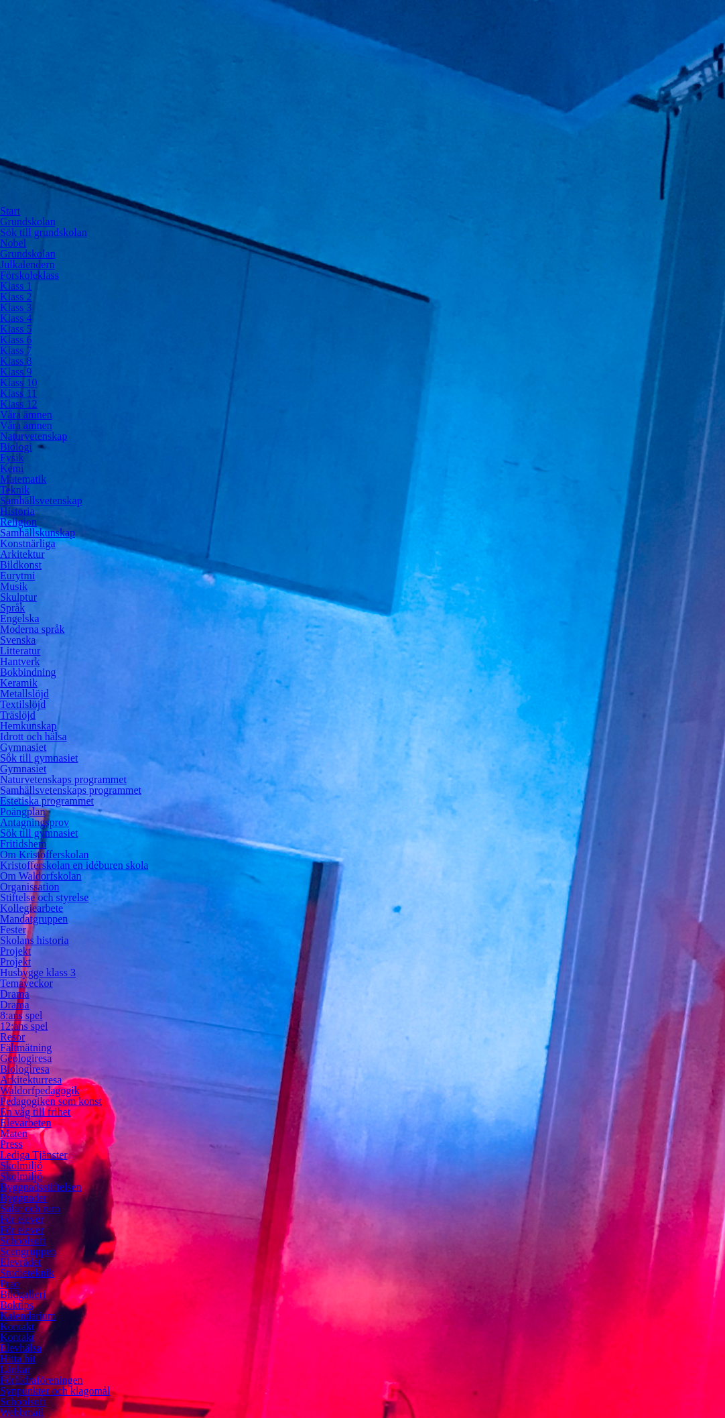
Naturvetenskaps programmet (63, 779)
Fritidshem (23, 843)
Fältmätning (26, 1047)
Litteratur (20, 650)
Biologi (16, 447)
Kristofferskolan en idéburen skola (74, 865)
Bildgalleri (23, 1294)
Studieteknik (27, 1273)
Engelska (20, 618)
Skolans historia (34, 940)
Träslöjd (18, 715)
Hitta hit (18, 1358)
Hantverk (20, 661)
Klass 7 (16, 350)
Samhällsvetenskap (41, 500)
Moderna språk (32, 629)
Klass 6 (16, 339)
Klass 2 (16, 296)
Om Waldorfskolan (41, 876)
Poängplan (23, 811)
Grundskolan (28, 221)
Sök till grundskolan (43, 232)
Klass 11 (18, 393)
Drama (14, 994)
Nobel (13, 243)
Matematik (23, 479)
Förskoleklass (29, 275)
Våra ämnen (26, 414)
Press (11, 1144)
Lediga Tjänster (34, 1155)
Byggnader (23, 1197)
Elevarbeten (25, 1122)
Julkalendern (27, 264)
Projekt (15, 951)
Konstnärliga (28, 543)
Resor (12, 1037)
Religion (18, 522)
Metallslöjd (24, 693)
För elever (22, 1219)
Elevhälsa (21, 1348)
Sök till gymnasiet (39, 758)
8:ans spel (21, 1015)
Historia (17, 511)
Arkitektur (22, 554)
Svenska (18, 640)
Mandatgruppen (34, 919)
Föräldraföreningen (41, 1380)
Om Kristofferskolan (44, 854)
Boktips (17, 1305)
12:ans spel (24, 1026)
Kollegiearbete (31, 908)
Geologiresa (26, 1058)
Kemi (12, 468)
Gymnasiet (23, 747)
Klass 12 (19, 404)
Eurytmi (17, 575)
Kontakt (17, 1326)
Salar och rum (30, 1208)
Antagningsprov (34, 822)
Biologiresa (25, 1069)
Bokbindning (28, 672)
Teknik (14, 489)
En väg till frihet (35, 1112)
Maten (13, 1133)
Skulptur (18, 597)
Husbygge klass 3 (38, 972)
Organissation (30, 886)
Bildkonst (21, 565)
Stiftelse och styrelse (44, 897)
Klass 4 (16, 318)
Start (10, 211)
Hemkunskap (28, 725)
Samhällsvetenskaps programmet (70, 790)
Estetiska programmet (47, 801)
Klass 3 (16, 307)
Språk (12, 607)
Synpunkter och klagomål (55, 1391)
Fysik (12, 457)
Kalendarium (28, 1315)
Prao (9, 1283)
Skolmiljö (21, 1165)
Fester (13, 929)
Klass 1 (16, 286)
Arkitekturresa (31, 1079)
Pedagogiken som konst (51, 1101)
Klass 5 (16, 329)
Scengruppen (28, 1251)
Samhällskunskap (37, 532)
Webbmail (22, 1412)
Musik (13, 586)
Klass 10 (19, 382)
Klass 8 (16, 361)
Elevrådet (20, 1262)
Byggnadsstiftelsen (41, 1187)
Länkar (15, 1369)
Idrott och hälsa (33, 736)
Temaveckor (26, 983)
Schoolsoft (23, 1240)
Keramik (19, 683)
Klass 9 (16, 371)
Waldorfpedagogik (40, 1090)
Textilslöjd (23, 704)
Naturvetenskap (33, 436)
